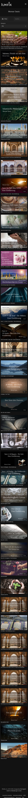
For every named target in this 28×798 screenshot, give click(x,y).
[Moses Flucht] (14, 758)
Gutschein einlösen (17, 795)
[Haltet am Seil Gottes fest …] (14, 212)
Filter (4, 19)
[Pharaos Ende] (14, 740)
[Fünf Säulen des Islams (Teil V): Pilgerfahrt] (14, 613)
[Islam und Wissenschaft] (14, 175)
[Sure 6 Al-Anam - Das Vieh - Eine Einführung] (14, 339)
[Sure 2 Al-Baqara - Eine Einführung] (14, 467)
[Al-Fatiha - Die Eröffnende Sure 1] (14, 631)
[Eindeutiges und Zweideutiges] (14, 376)
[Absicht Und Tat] (14, 594)
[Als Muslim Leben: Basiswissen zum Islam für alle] (14, 248)
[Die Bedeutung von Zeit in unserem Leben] (14, 449)
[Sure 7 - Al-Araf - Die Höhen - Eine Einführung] (14, 321)
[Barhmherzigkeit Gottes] (14, 230)
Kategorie (3, 23)
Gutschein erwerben (7, 795)
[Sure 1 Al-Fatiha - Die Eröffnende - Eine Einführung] (14, 485)
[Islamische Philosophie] (14, 121)
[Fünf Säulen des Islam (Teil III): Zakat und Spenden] (14, 649)
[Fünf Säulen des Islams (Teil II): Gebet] (14, 685)
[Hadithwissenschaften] (14, 139)
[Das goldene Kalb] (14, 722)
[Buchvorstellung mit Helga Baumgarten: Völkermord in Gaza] (14, 84)
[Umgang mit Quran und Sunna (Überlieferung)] (14, 157)
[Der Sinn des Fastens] (14, 412)
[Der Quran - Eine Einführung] (14, 522)
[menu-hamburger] (26, 4)
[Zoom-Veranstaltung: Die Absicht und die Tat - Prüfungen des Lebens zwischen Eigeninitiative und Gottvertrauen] (14, 47)
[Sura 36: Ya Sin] (14, 540)
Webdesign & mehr (16, 790)
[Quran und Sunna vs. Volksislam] (14, 303)
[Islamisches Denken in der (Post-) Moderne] (14, 103)
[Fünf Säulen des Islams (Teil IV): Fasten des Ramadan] (14, 667)
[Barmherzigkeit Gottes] (14, 503)
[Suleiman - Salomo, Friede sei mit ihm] (14, 66)
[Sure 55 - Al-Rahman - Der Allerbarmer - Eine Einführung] (14, 267)
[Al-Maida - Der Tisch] (14, 394)
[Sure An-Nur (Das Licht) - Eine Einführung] (14, 194)
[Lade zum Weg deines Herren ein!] (14, 358)
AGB (24, 795)
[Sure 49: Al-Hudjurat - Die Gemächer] (14, 558)
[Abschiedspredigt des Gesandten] (14, 285)
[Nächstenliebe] (14, 576)
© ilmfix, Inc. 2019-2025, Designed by (11, 789)
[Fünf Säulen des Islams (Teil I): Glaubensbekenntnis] (14, 704)
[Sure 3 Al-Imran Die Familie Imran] (14, 430)
